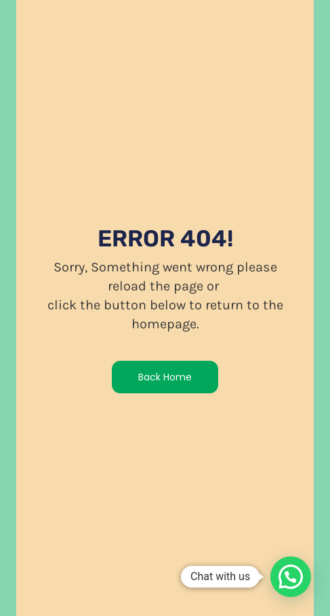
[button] (290, 576)
